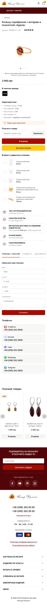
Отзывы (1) (27, 254)
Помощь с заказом (11, 254)
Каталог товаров (11, 10)
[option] (11, 254)
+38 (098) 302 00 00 (23, 507)
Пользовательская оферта (23, 545)
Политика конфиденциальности (23, 542)
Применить (38, 133)
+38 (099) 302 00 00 (23, 511)
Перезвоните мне (23, 515)
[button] (21, 68)
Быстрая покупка (23, 148)
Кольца (7, 18)
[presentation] (2, 416)
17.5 (5, 93)
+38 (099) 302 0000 (13, 329)
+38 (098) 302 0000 (13, 340)
